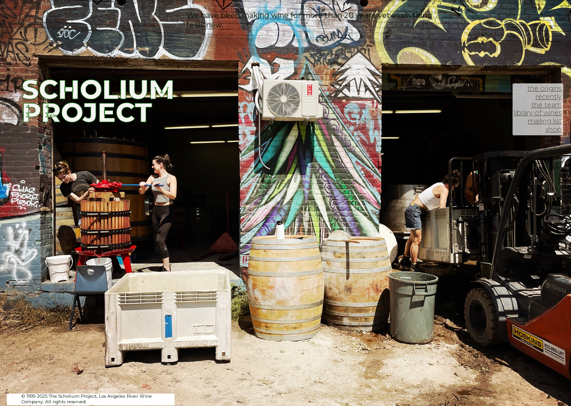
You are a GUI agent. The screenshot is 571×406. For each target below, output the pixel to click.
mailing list (545, 121)
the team (546, 105)
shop (553, 129)
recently (549, 97)
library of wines (538, 113)
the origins (544, 88)
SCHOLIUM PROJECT (98, 101)
